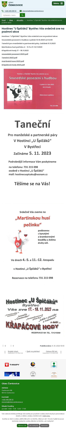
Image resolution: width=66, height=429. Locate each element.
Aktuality (20, 20)
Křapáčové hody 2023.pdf (13, 65)
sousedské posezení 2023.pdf (15, 54)
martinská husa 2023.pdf (13, 61)
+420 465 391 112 (7, 400)
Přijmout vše (22, 425)
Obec (11, 20)
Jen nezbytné (33, 425)
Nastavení (44, 425)
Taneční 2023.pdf (9, 57)
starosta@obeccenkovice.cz (12, 402)
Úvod (4, 20)
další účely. (46, 416)
